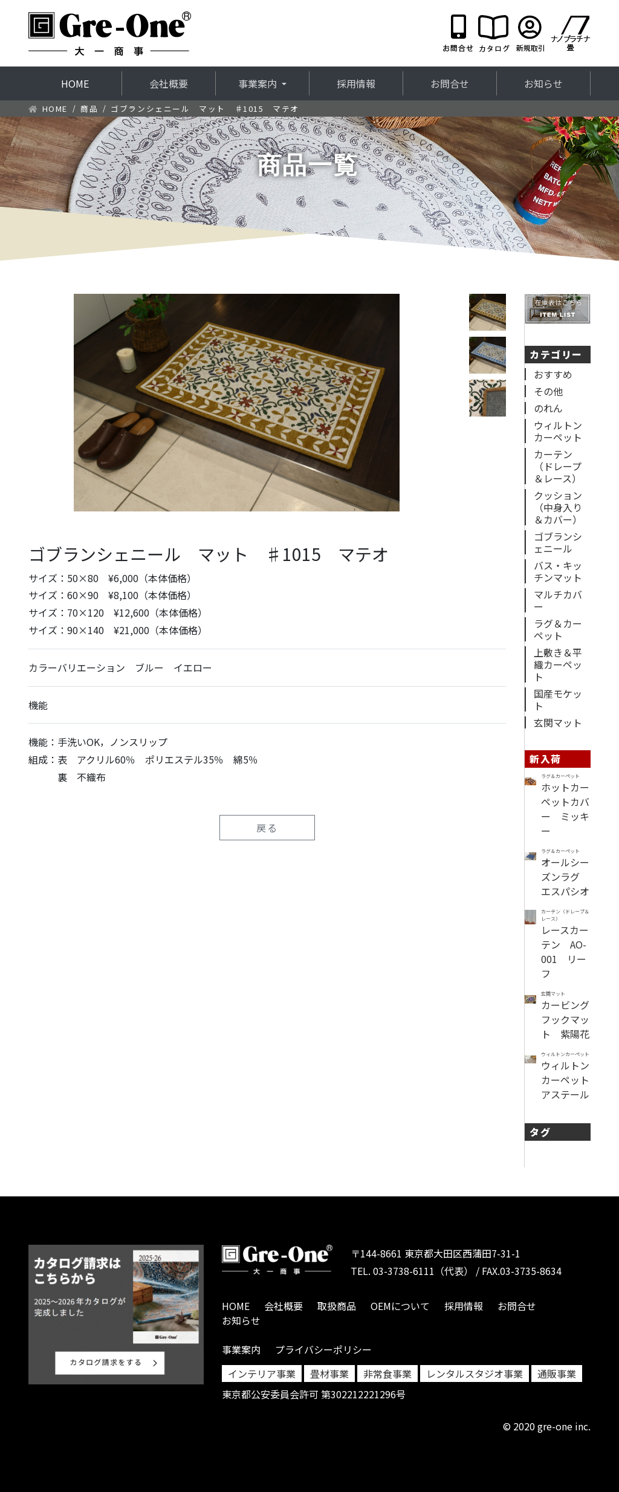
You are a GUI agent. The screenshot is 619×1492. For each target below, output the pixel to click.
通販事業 (556, 1373)
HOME (91, 83)
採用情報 (356, 83)
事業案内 (241, 1349)
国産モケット (558, 699)
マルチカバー (558, 600)
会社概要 (168, 83)
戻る (267, 827)
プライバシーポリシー (323, 1349)
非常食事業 (387, 1373)
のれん (548, 408)
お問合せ (449, 83)
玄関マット (558, 722)
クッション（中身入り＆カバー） (558, 507)
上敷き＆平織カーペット (558, 664)
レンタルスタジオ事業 (474, 1373)
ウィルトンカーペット (558, 431)
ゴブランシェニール (558, 542)
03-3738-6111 (404, 1270)
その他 (548, 391)
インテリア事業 (262, 1373)
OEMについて (400, 1306)
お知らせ (543, 83)
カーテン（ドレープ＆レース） (558, 466)
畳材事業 (329, 1373)
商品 (89, 108)
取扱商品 (336, 1306)
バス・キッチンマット (558, 571)
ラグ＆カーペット (558, 629)
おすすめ (553, 374)
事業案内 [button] (258, 83)
